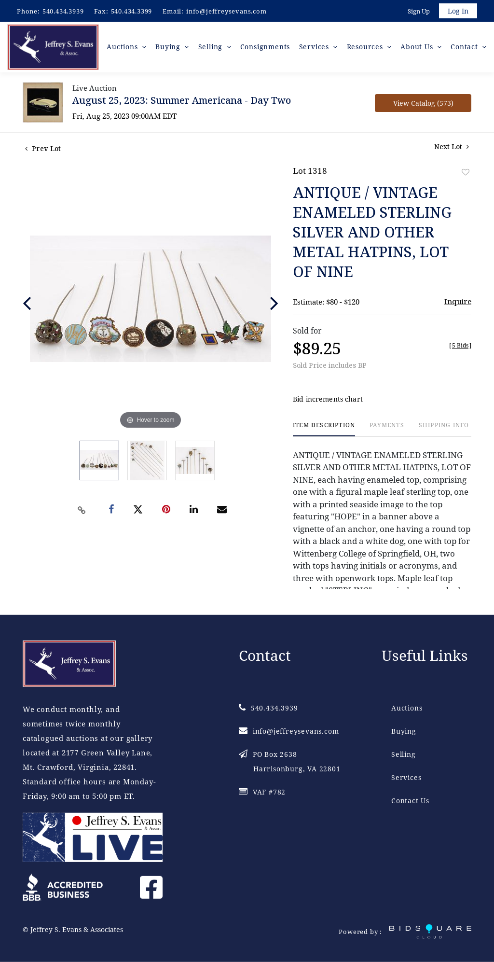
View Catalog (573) (423, 104)
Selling (403, 753)
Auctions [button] (124, 48)
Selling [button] (212, 48)
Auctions (406, 707)
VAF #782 (262, 791)
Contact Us (410, 800)
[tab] (324, 431)
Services (406, 776)
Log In (457, 11)
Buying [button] (170, 48)
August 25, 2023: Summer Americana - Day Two (181, 101)
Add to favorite (465, 173)
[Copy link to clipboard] (82, 511)
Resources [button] (366, 48)
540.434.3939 (63, 11)
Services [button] (316, 48)
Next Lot (451, 148)
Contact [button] (465, 48)
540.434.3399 (131, 11)
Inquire (457, 302)
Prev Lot (43, 149)
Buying (403, 730)
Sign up (418, 11)
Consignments (266, 48)
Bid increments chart (328, 400)
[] (460, 347)
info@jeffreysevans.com (226, 11)
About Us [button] (418, 48)
